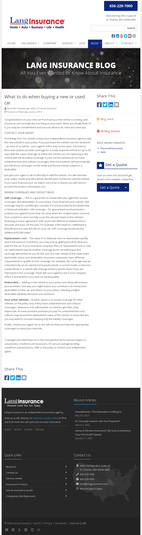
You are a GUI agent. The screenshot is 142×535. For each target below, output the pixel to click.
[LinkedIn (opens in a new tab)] (117, 36)
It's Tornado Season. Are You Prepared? (105, 423)
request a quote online (45, 418)
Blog (95, 43)
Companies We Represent (36, 496)
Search (131, 28)
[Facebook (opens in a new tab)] (113, 36)
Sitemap (39, 429)
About (110, 43)
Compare (49, 43)
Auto (103, 152)
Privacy (48, 523)
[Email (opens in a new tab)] (24, 378)
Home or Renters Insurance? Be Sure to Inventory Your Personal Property (105, 434)
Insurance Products (36, 484)
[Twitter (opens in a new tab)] (125, 36)
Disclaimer (61, 523)
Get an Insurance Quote (36, 490)
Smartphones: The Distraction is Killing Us (105, 413)
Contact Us (36, 472)
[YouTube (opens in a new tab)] (129, 36)
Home (11, 43)
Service (68, 43)
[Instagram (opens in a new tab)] (134, 36)
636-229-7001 (87, 479)
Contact (128, 43)
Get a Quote (109, 187)
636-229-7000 (87, 474)
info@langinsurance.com (94, 484)
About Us (36, 466)
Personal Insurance (112, 148)
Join (82, 43)
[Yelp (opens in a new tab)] (121, 36)
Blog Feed (105, 119)
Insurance (29, 43)
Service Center (36, 478)
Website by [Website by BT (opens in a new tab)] (78, 523)
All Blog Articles (108, 131)
